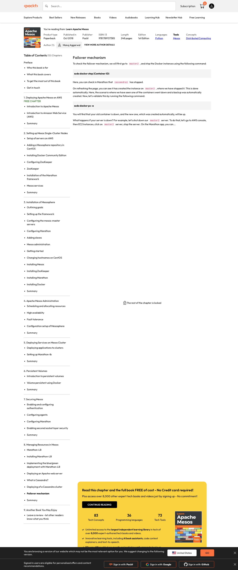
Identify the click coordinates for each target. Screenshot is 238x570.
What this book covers (39, 74)
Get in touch (33, 87)
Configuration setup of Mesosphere (46, 326)
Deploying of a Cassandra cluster (44, 486)
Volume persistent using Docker (44, 382)
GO (207, 552)
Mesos (176, 38)
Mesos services (35, 185)
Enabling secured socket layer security (47, 428)
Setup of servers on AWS (40, 138)
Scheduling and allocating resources (46, 306)
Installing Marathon (37, 277)
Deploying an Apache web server (45, 473)
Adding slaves (34, 237)
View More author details (99, 44)
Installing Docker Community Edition (46, 155)
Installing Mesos (35, 264)
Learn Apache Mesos (77, 29)
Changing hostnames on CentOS (44, 257)
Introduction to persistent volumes (45, 376)
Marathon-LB (34, 449)
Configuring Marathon (39, 230)
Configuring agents (37, 414)
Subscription (187, 6)
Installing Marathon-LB (39, 456)
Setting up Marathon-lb (39, 354)
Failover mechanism (38, 493)
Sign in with (121, 564)
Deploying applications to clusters (45, 347)
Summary (32, 123)
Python (159, 38)
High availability (35, 312)
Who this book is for (37, 67)
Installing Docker (36, 284)
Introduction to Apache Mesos (43, 106)
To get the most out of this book (43, 80)
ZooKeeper (33, 168)
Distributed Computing (198, 38)
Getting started (35, 250)
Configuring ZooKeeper (39, 161)
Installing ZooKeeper (38, 270)
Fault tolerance (35, 319)
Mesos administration (38, 244)
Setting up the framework (40, 213)
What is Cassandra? (37, 480)
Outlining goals (35, 207)
